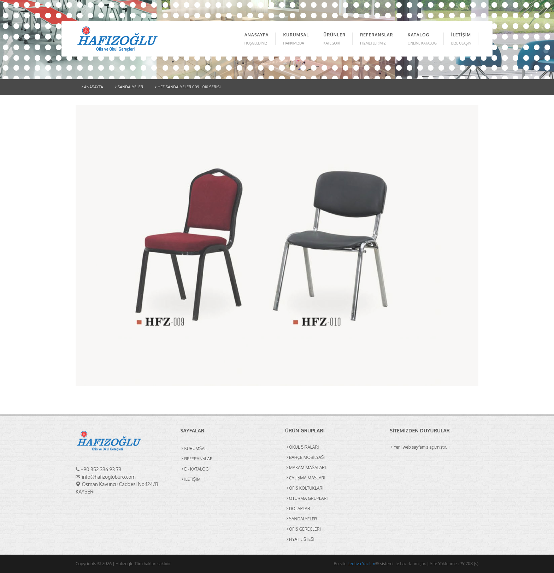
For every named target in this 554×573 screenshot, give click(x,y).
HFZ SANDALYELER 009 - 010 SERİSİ (187, 87)
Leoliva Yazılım (361, 563)
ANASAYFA (92, 87)
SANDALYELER (129, 87)
